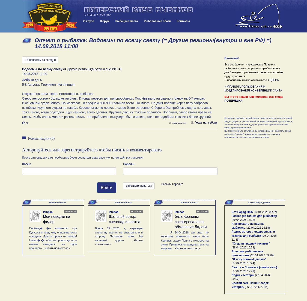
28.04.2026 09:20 (262, 255)
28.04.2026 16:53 (243, 247)
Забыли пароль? (172, 184)
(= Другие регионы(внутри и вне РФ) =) (72, 69)
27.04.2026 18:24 (243, 263)
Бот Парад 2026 (242, 212)
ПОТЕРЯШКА (233, 100)
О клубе (88, 21)
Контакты (183, 21)
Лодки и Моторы (243, 275)
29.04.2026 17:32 (243, 219)
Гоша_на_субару (204, 122)
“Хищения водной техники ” (251, 243)
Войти (106, 187)
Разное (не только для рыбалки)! (254, 216)
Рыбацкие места (126, 21)
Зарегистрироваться (139, 185)
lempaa (48, 212)
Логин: (26, 164)
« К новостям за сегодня (40, 60)
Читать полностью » (58, 248)
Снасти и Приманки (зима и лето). (255, 267)
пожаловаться (177, 123)
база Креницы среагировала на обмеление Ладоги (191, 222)
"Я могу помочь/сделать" (249, 259)
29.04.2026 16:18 (258, 227)
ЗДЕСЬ (274, 80)
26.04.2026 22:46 (256, 287)
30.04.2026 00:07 (265, 212)
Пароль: (128, 164)
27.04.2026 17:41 (243, 271)
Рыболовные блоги (157, 21)
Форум (104, 21)
